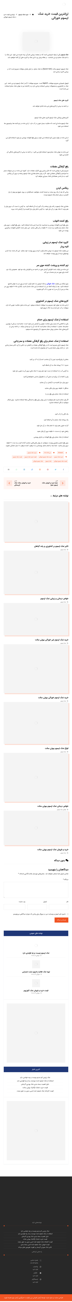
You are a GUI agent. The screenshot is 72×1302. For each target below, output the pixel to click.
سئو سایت (49, 1298)
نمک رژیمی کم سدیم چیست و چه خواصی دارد (35, 1078)
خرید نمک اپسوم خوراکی (45, 457)
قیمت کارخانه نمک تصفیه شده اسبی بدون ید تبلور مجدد (35, 1092)
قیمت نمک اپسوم (17, 457)
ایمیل (45, 902)
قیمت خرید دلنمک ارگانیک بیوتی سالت (35, 1088)
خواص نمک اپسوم (61, 810)
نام (67, 902)
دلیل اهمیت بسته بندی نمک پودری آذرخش (35, 1085)
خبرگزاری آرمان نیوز (18, 1298)
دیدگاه (65, 880)
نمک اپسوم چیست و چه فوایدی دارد (36, 954)
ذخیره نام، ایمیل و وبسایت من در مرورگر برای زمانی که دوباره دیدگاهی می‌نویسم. (39, 915)
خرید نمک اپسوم (32, 453)
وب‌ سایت (22, 902)
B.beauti (60, 453)
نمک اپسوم (64, 54)
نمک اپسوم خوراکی (38, 461)
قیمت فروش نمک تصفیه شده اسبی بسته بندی (35, 1245)
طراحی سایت (58, 1298)
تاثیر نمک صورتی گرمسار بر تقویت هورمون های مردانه (35, 1248)
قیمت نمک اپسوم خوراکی (60, 461)
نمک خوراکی (51, 283)
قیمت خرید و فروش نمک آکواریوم (36, 991)
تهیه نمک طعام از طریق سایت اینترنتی (36, 972)
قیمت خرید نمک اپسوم (30, 457)
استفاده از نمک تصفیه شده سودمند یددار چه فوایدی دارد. (35, 1082)
